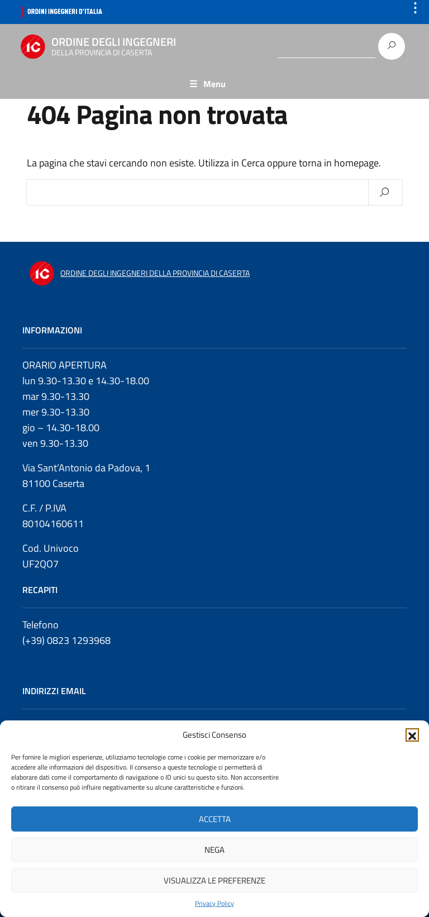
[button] (412, 735)
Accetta (215, 819)
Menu (214, 83)
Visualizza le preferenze (214, 880)
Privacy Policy (214, 904)
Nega (214, 849)
